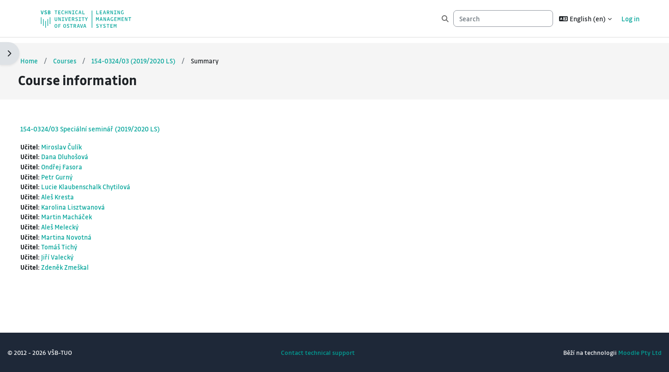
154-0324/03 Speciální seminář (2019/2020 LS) (112, 123)
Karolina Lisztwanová (96, 204)
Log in (630, 18)
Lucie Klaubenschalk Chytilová (109, 183)
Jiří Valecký (80, 256)
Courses (88, 55)
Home (52, 55)
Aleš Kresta (81, 193)
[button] (585, 18)
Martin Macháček (90, 214)
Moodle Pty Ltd (617, 352)
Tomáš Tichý (82, 246)
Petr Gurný (80, 172)
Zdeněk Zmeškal (88, 266)
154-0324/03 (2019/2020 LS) (157, 55)
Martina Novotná (89, 235)
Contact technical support (318, 352)
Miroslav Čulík (85, 141)
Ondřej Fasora (85, 162)
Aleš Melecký (83, 225)
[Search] (503, 18)
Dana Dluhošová (88, 152)
